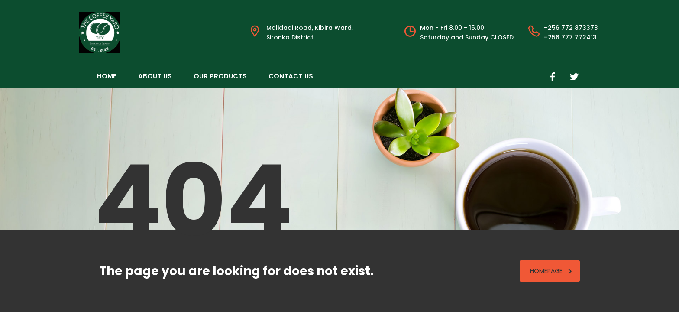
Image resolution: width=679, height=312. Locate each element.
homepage (551, 270)
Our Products (220, 76)
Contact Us (290, 76)
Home (106, 76)
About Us (155, 76)
